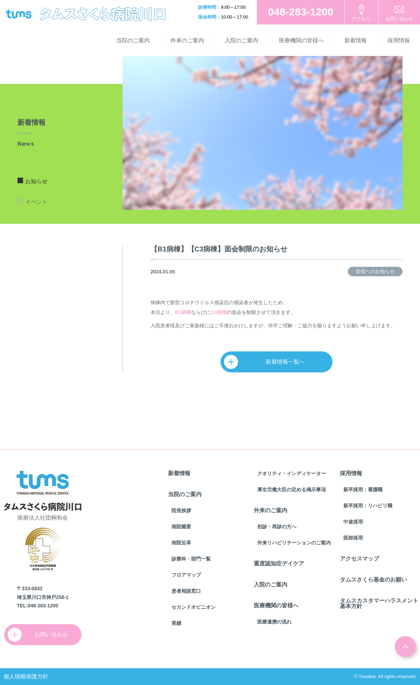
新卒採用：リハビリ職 (367, 505)
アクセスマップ (359, 559)
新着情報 (355, 40)
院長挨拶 (181, 510)
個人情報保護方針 (26, 676)
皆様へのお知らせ (375, 271)
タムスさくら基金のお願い (373, 580)
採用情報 (398, 40)
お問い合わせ (399, 18)
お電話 (300, 12)
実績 (176, 623)
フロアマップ (186, 575)
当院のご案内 (133, 40)
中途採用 (353, 522)
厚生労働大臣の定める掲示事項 (291, 489)
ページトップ (405, 646)
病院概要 (181, 526)
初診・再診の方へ (276, 526)
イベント (36, 202)
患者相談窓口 (186, 591)
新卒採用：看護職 (363, 489)
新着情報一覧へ (268, 362)
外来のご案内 (187, 40)
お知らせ (36, 181)
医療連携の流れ (274, 622)
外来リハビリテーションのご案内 (294, 542)
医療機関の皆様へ (301, 40)
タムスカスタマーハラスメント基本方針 (379, 603)
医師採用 (353, 538)
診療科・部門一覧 (191, 559)
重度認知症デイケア (279, 563)
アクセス (361, 18)
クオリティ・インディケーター (291, 473)
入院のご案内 (241, 40)
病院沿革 (181, 542)
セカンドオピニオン (194, 607)
